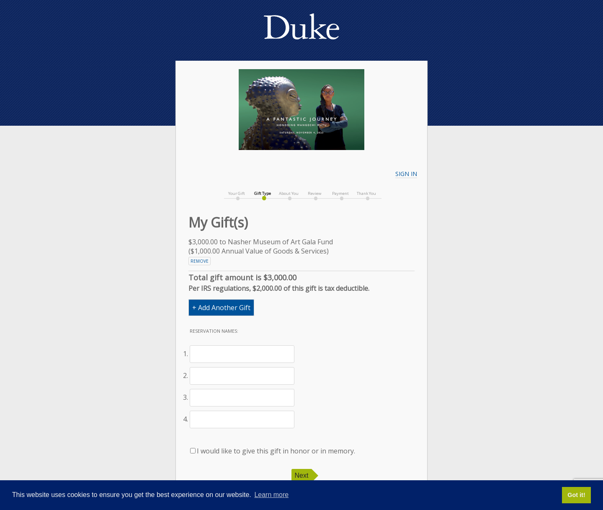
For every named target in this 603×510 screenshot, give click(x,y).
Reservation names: (214, 331)
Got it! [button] (576, 495)
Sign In (406, 174)
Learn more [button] (271, 494)
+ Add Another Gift (221, 307)
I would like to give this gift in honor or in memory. (272, 451)
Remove (200, 261)
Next (302, 475)
